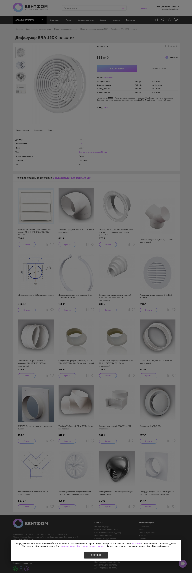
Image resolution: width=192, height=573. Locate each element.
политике (136, 543)
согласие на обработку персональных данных (82, 546)
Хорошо (96, 555)
